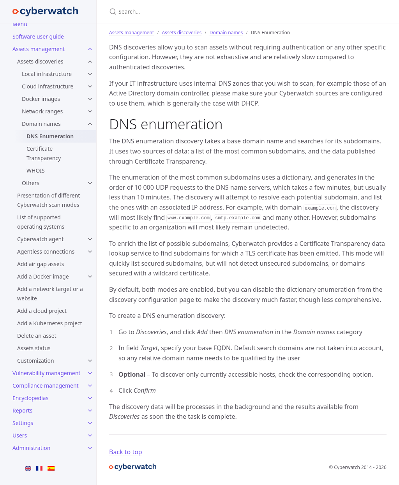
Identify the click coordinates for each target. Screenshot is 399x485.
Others (30, 183)
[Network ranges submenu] (90, 111)
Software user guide (38, 36)
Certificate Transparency (43, 153)
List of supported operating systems (40, 221)
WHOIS (35, 170)
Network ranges (42, 111)
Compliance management (45, 385)
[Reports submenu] (90, 410)
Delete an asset (36, 335)
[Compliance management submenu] (90, 385)
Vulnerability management (46, 373)
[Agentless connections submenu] (90, 251)
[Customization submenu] (90, 360)
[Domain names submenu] (90, 124)
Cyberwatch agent (40, 239)
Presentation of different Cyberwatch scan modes (48, 200)
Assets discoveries (40, 61)
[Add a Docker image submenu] (90, 276)
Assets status (34, 348)
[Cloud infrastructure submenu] (90, 86)
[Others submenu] (90, 183)
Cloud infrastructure (47, 86)
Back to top (125, 452)
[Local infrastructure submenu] (90, 74)
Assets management (38, 49)
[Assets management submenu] (90, 49)
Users (19, 435)
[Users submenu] (90, 435)
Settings (22, 423)
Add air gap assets (40, 264)
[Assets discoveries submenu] (90, 61)
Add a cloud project (42, 310)
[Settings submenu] (90, 423)
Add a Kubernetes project (49, 323)
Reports (22, 410)
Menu (19, 24)
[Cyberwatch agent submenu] (90, 239)
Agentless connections (45, 251)
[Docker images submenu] (90, 99)
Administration (31, 447)
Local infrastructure (47, 74)
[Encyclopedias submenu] (90, 398)
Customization (35, 360)
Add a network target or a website (50, 293)
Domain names (41, 123)
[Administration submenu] (90, 448)
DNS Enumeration (50, 136)
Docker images (41, 98)
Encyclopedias (30, 398)
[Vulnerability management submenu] (90, 373)
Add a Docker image (43, 276)
